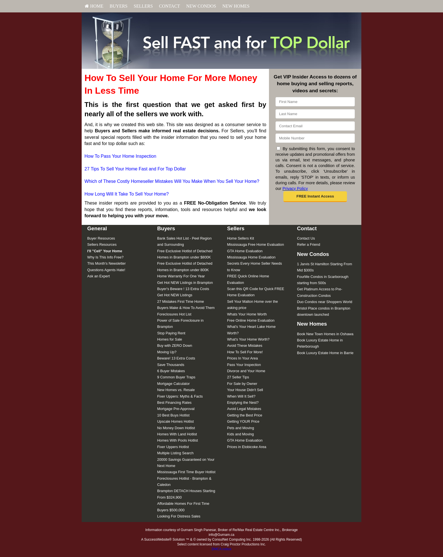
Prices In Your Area (242, 358)
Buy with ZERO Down (174, 345)
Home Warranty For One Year (181, 276)
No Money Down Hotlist (176, 428)
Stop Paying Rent (171, 333)
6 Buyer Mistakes (171, 371)
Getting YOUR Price (243, 421)
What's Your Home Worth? (248, 339)
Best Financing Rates (174, 402)
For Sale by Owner (242, 383)
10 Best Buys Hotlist (173, 415)
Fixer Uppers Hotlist (173, 447)
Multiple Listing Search (175, 453)
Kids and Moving (240, 434)
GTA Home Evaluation (245, 251)
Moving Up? (166, 352)
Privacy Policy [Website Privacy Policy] (295, 188)
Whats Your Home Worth (247, 314)
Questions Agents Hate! (106, 270)
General (97, 228)
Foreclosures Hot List (174, 314)
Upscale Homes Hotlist (175, 421)
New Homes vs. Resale (176, 390)
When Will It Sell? (241, 396)
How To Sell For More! (245, 352)
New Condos (201, 6)
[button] (315, 196)
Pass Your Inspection (244, 365)
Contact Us (306, 238)
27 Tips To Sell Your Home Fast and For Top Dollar (135, 168)
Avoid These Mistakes (244, 345)
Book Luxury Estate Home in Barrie (325, 353)
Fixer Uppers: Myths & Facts (180, 396)
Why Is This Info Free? (105, 257)
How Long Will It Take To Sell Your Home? (126, 194)
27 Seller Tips (238, 377)
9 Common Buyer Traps (176, 377)
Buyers (118, 6)
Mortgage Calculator (173, 383)
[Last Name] (315, 114)
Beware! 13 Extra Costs (176, 358)
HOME (94, 6)
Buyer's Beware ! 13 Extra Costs (183, 289)
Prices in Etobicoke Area (246, 447)
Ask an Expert (98, 276)
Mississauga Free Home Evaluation (255, 244)
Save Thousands (170, 365)
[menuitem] (94, 6)
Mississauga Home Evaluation (251, 257)
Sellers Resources (102, 244)
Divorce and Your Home (246, 371)
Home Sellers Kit (240, 238)
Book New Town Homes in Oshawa (325, 334)
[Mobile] (315, 138)
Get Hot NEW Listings (174, 295)
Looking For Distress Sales (178, 516)
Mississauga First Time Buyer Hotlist (186, 472)
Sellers (143, 6)
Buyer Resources (101, 238)
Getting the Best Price (244, 415)
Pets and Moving (240, 428)
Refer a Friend (308, 244)
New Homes (235, 6)
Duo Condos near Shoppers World (324, 302)
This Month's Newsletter (106, 263)
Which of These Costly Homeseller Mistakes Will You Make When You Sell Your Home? (171, 181)
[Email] (315, 126)
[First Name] (315, 101)
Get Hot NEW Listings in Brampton (185, 282)
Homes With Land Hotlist (177, 434)
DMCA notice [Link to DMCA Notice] (221, 549)
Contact (169, 6)
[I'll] (104, 251)
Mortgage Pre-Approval (175, 409)
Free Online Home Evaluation (251, 320)
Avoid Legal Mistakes (244, 409)
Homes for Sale (169, 339)
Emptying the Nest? (243, 402)
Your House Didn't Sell (245, 390)
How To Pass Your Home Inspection (120, 156)
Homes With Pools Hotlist (177, 440)
